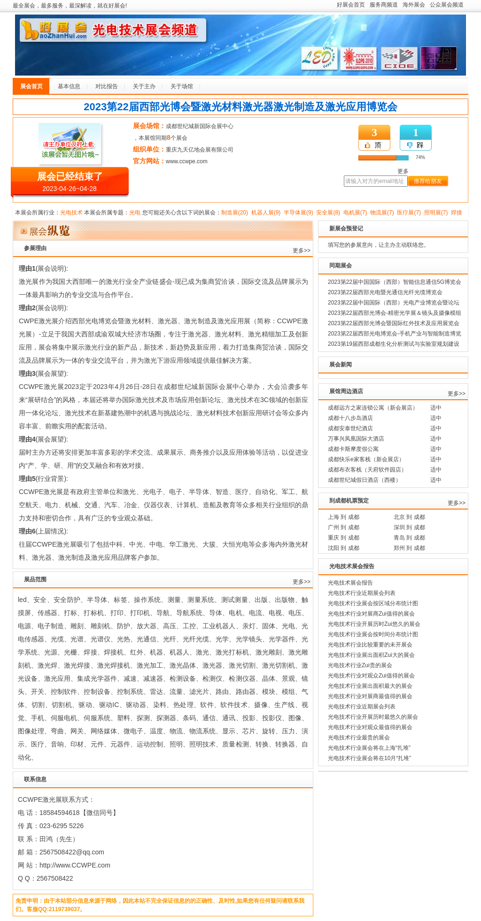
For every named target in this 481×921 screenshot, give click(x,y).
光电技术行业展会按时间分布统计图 (373, 634)
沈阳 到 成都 (343, 548)
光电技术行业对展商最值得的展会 (370, 696)
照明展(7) (436, 212)
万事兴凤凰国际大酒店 (356, 438)
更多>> (301, 250)
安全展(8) (328, 212)
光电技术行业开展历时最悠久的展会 (373, 717)
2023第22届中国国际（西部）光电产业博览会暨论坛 (393, 302)
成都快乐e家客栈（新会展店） (366, 459)
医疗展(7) (409, 212)
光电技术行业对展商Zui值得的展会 (371, 613)
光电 (134, 212)
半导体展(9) (298, 212)
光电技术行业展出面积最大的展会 (370, 686)
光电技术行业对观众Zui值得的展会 (371, 675)
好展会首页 (351, 4)
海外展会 (414, 4)
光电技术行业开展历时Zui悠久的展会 (374, 624)
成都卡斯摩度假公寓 (353, 449)
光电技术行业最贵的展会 (359, 737)
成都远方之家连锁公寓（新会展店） (373, 407)
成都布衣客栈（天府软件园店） (367, 469)
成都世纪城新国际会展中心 (199, 126)
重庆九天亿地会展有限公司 (199, 149)
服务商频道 (384, 4)
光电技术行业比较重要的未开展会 (370, 644)
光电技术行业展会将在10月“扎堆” (369, 758)
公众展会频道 (447, 4)
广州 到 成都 (343, 527)
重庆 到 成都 (343, 537)
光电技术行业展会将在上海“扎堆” (369, 748)
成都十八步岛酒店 (350, 418)
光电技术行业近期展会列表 (362, 593)
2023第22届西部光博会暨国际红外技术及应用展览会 (393, 323)
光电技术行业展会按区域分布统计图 (373, 603)
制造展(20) (234, 212)
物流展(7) (382, 212)
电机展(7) (355, 212)
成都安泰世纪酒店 (350, 428)
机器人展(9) (266, 212)
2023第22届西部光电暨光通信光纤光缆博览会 (385, 292)
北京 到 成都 (409, 517)
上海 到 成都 (343, 517)
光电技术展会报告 (350, 582)
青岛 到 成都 (409, 537)
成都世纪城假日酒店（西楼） (364, 480)
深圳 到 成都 (409, 527)
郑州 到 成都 (409, 548)
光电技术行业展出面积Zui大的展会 (371, 655)
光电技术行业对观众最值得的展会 (370, 727)
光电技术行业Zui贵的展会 (360, 665)
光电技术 (71, 212)
